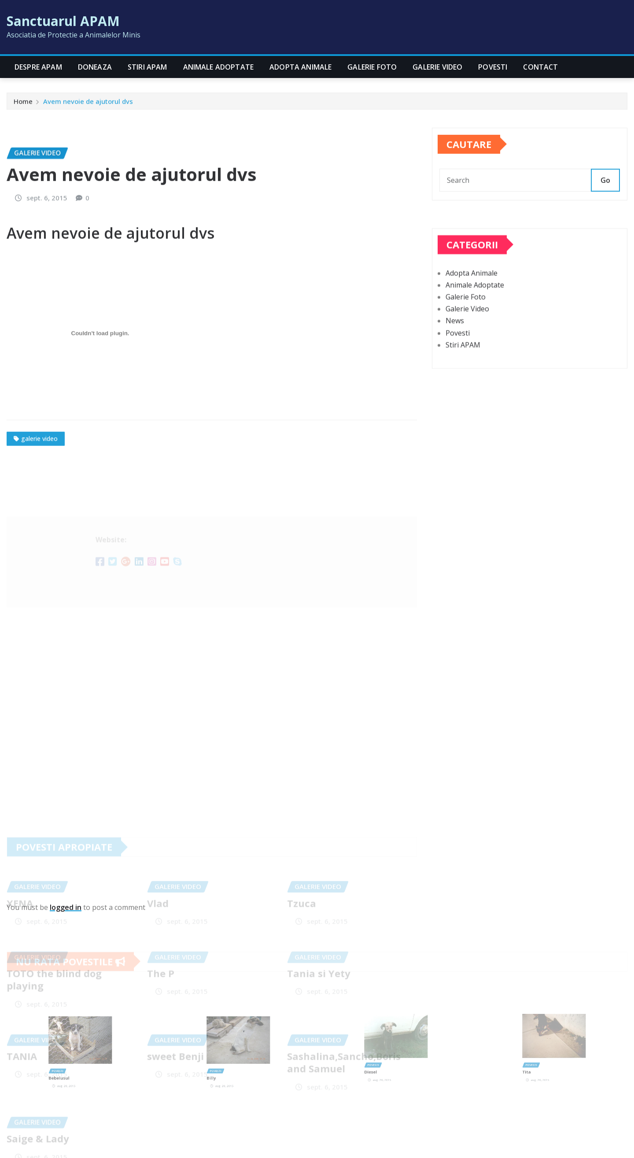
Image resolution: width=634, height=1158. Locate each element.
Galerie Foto (372, 67)
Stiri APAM (147, 67)
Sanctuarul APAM (63, 21)
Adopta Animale (300, 67)
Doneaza (95, 67)
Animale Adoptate (218, 67)
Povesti (492, 67)
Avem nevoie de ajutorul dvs (88, 105)
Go (605, 199)
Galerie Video (437, 67)
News (455, 357)
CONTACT (540, 67)
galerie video (39, 517)
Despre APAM (38, 67)
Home (23, 105)
